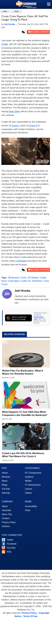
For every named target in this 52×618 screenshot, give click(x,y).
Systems (29, 477)
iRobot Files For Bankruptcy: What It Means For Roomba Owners (22, 372)
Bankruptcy (13, 277)
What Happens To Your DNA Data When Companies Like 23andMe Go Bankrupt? (24, 413)
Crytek (4, 44)
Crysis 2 (16, 125)
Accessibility (31, 506)
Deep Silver (14, 111)
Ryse (3, 281)
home (5, 11)
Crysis (24, 277)
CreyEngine (13, 281)
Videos (28, 493)
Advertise (6, 510)
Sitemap (6, 493)
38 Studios (33, 277)
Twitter (10, 540)
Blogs (4, 485)
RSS (9, 552)
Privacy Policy (9, 522)
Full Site (6, 489)
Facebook (12, 544)
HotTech (6, 526)
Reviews (6, 477)
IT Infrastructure (33, 485)
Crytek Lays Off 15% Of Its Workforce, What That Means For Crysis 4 (23, 455)
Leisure (28, 489)
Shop (27, 510)
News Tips (7, 514)
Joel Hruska (22, 290)
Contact (5, 518)
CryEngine (21, 261)
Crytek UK (26, 281)
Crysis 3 (33, 125)
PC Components (33, 473)
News (16, 11)
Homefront (37, 281)
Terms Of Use (30, 616)
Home (5, 473)
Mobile (28, 481)
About (5, 506)
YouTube (11, 548)
